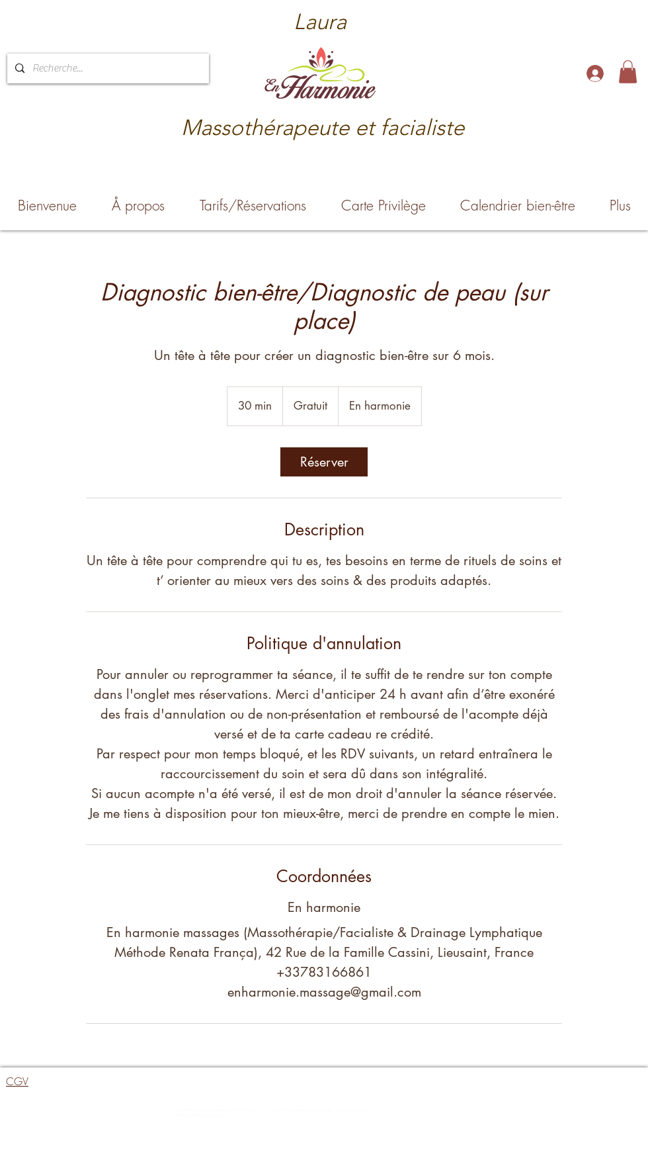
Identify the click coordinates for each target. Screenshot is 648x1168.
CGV (17, 1081)
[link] (324, 461)
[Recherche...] (106, 68)
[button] (627, 71)
